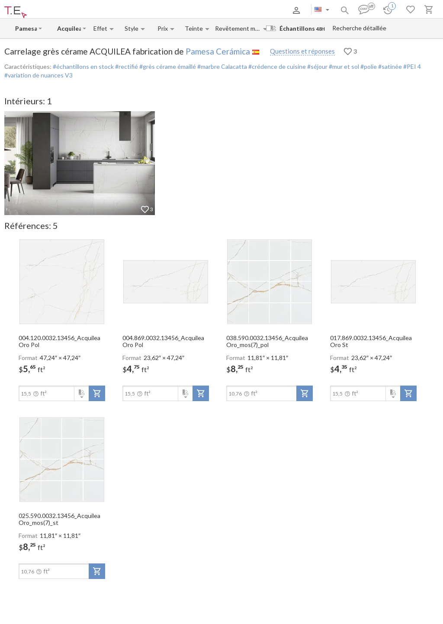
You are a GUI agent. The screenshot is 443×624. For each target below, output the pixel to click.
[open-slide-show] (62, 281)
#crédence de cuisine (276, 66)
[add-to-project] (97, 393)
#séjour (316, 66)
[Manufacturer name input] (26, 28)
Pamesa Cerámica (218, 51)
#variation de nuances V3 (38, 75)
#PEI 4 (411, 66)
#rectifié (126, 66)
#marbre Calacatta (221, 66)
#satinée (389, 66)
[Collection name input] (69, 28)
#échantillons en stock (83, 66)
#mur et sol (343, 66)
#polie (368, 66)
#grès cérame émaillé (167, 66)
